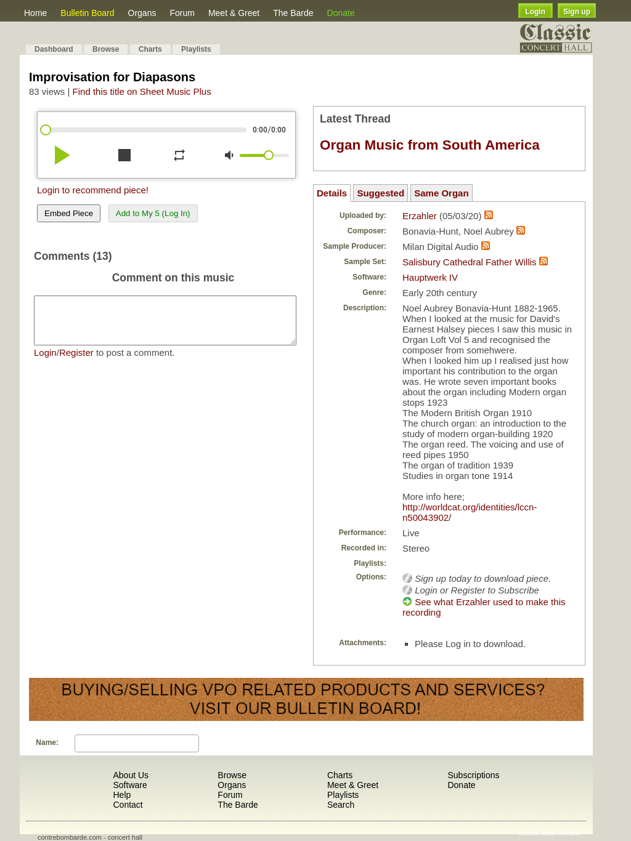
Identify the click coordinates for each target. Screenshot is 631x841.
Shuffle (528, 833)
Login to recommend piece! (93, 190)
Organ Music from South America (430, 145)
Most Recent (560, 833)
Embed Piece (68, 213)
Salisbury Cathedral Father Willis (469, 262)
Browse (105, 49)
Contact (127, 805)
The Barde (293, 13)
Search (340, 805)
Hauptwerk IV (430, 277)
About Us (131, 775)
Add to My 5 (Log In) (153, 213)
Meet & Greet (233, 13)
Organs (142, 13)
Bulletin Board (87, 13)
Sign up (576, 11)
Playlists (196, 49)
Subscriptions (473, 775)
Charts (150, 49)
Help (122, 795)
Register (76, 361)
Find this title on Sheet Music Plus (142, 91)
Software (130, 785)
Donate (341, 13)
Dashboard (54, 49)
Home (35, 13)
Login (535, 11)
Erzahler (419, 216)
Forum (181, 13)
